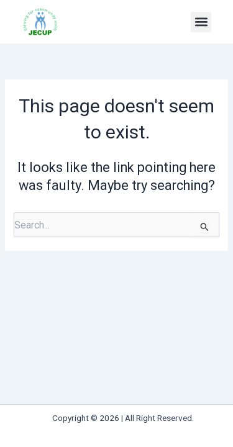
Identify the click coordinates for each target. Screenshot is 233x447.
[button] (201, 22)
